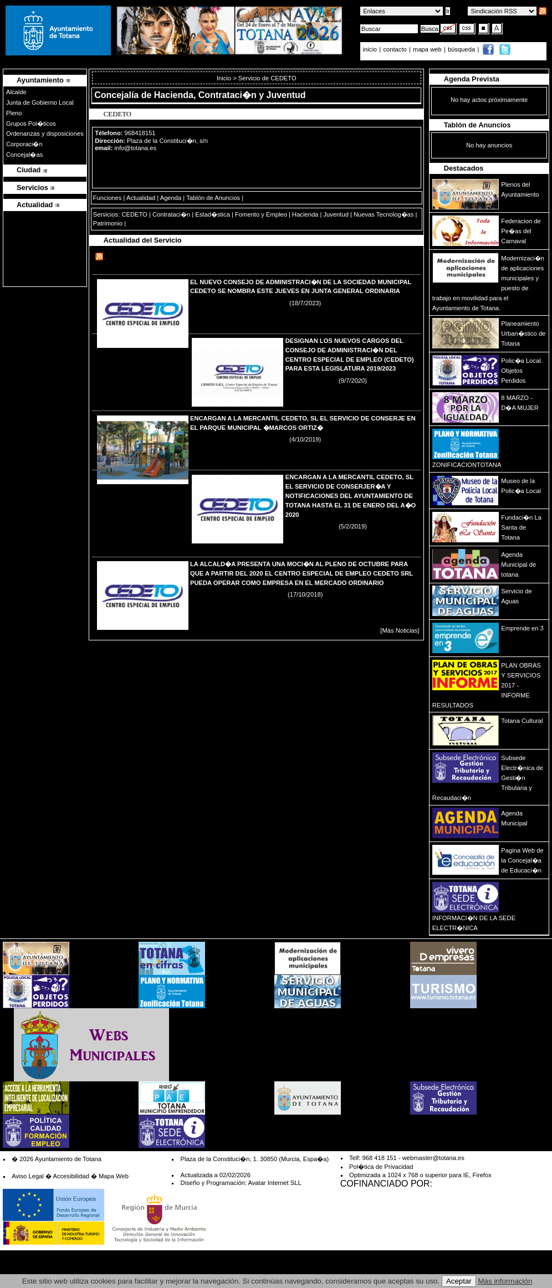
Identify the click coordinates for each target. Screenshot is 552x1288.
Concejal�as (24, 154)
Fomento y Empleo (261, 214)
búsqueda (462, 49)
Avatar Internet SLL (274, 1182)
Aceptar (459, 1281)
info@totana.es (135, 148)
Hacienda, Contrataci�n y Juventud (230, 95)
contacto (394, 49)
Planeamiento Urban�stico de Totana (523, 333)
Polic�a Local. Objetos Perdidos (521, 370)
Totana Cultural (522, 720)
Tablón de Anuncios (213, 197)
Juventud (335, 214)
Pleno (14, 113)
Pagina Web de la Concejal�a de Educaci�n (522, 860)
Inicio (225, 78)
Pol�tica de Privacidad (381, 1166)
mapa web (428, 49)
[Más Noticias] (399, 630)
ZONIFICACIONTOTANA (467, 464)
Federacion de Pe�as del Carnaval (521, 231)
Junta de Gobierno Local (40, 102)
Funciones (107, 197)
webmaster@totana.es (433, 1157)
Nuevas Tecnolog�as (383, 214)
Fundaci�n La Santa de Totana (521, 527)
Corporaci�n (24, 144)
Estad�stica (212, 214)
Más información (505, 1281)
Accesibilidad (71, 1176)
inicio (371, 49)
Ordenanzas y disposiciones (45, 133)
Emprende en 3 (522, 628)
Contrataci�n (171, 214)
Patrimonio (107, 223)
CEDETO (134, 214)
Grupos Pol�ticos (31, 123)
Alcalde (16, 92)
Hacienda (305, 214)
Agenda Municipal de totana (518, 564)
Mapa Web (114, 1176)
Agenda (171, 197)
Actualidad (140, 197)
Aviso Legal (28, 1176)
